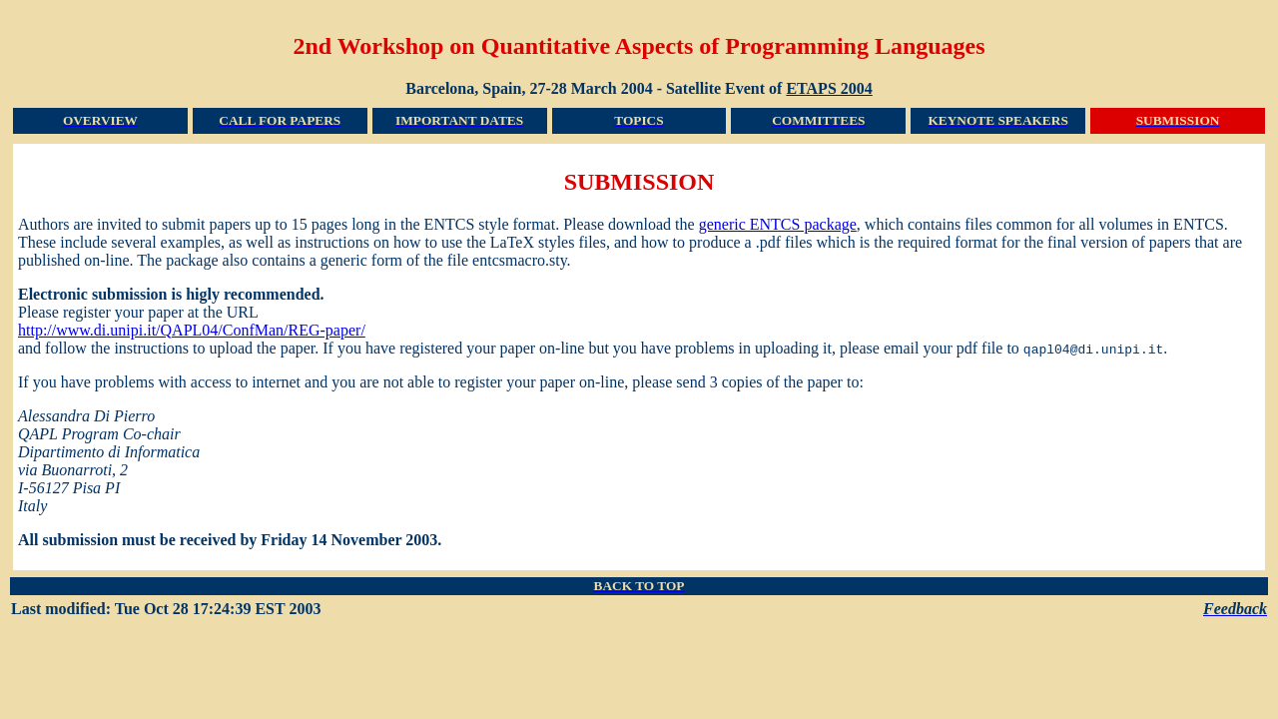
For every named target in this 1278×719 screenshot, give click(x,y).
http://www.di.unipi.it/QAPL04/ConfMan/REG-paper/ (191, 330)
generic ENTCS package (778, 224)
